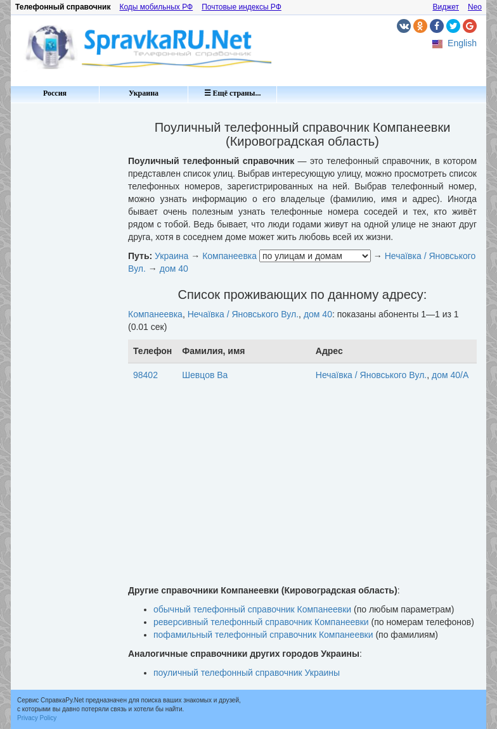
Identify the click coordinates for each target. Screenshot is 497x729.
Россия (55, 93)
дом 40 (174, 268)
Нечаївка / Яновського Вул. (243, 314)
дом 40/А (450, 375)
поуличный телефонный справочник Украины (246, 673)
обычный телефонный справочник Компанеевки (252, 609)
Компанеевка (229, 256)
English (462, 43)
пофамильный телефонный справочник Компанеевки (263, 635)
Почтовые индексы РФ (241, 7)
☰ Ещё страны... (232, 93)
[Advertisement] (65, 298)
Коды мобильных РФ (156, 7)
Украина (143, 93)
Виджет (445, 7)
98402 (145, 375)
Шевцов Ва (205, 375)
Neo (475, 7)
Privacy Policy (36, 717)
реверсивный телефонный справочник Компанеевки (261, 622)
